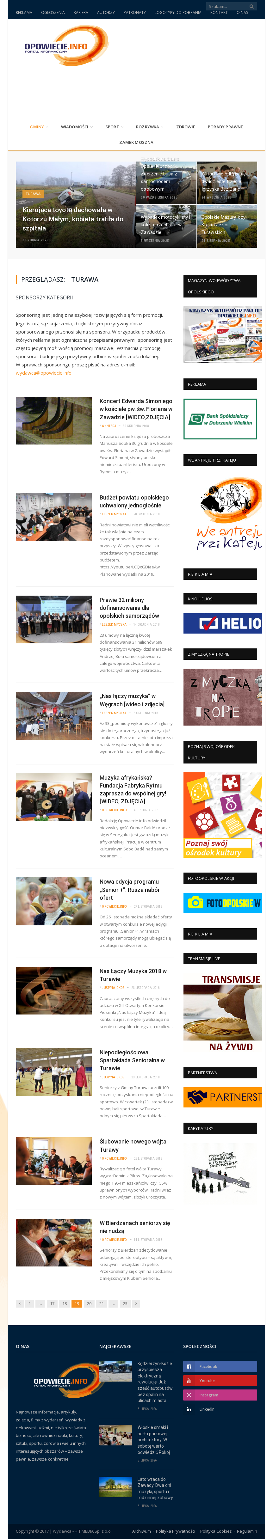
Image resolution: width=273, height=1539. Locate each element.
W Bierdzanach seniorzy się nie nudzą (135, 1227)
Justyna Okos (113, 988)
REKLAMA (24, 12)
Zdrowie (185, 127)
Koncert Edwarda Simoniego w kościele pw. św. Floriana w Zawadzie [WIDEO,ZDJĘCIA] (136, 409)
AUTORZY (106, 12)
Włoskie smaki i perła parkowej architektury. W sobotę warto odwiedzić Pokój (154, 1440)
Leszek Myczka (114, 514)
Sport (112, 127)
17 (52, 1303)
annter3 (109, 426)
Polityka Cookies (216, 1531)
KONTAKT (219, 12)
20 (89, 1303)
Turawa (33, 194)
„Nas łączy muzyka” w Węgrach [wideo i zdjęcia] (132, 700)
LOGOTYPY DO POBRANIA (178, 12)
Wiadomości (75, 127)
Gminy (37, 127)
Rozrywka (147, 127)
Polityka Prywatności (175, 1531)
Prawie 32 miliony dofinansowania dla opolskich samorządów (129, 608)
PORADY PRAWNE (225, 127)
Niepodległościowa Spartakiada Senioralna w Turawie (132, 1060)
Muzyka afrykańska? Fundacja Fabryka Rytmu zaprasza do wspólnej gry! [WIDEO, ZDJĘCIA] (133, 789)
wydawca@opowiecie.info (43, 373)
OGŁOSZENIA (53, 12)
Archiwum (141, 1531)
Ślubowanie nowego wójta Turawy (133, 1145)
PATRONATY (135, 12)
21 (101, 1303)
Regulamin (247, 1531)
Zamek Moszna (136, 142)
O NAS (242, 12)
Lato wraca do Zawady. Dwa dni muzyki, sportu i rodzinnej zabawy (155, 1488)
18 (64, 1303)
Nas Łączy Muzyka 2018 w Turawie (133, 975)
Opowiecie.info (114, 810)
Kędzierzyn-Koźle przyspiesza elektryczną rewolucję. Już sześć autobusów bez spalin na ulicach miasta (155, 1382)
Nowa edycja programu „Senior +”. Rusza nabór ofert (130, 889)
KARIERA (81, 12)
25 (125, 1303)
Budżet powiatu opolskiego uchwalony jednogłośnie (134, 501)
